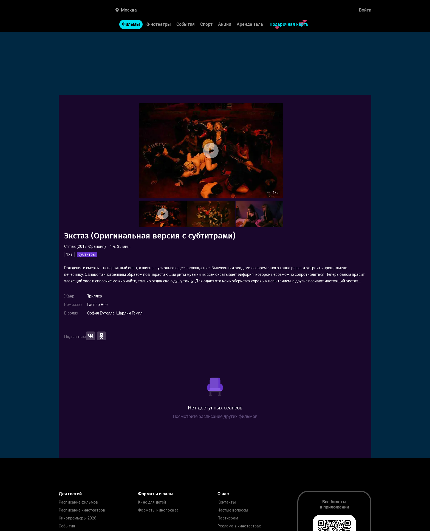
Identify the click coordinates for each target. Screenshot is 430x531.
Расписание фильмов (78, 502)
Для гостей (70, 493)
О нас (223, 493)
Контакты (226, 502)
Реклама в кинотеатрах (239, 526)
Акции (224, 24)
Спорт (206, 24)
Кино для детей (152, 502)
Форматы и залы (155, 493)
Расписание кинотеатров (82, 510)
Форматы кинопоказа (158, 510)
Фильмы (131, 24)
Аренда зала (250, 24)
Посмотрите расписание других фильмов (215, 416)
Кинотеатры (158, 24)
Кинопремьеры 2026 (77, 518)
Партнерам (227, 518)
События (185, 24)
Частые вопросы (232, 510)
